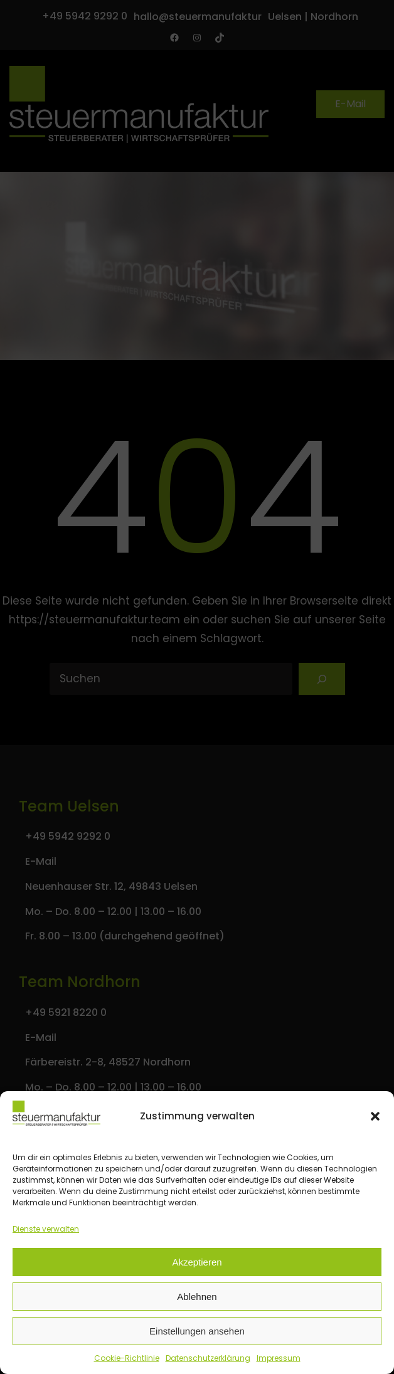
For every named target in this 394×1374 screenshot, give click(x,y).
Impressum (279, 1358)
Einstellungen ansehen (197, 1331)
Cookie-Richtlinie (126, 1358)
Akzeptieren (196, 1262)
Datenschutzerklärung (208, 1358)
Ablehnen (196, 1296)
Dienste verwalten (46, 1228)
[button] (375, 1116)
